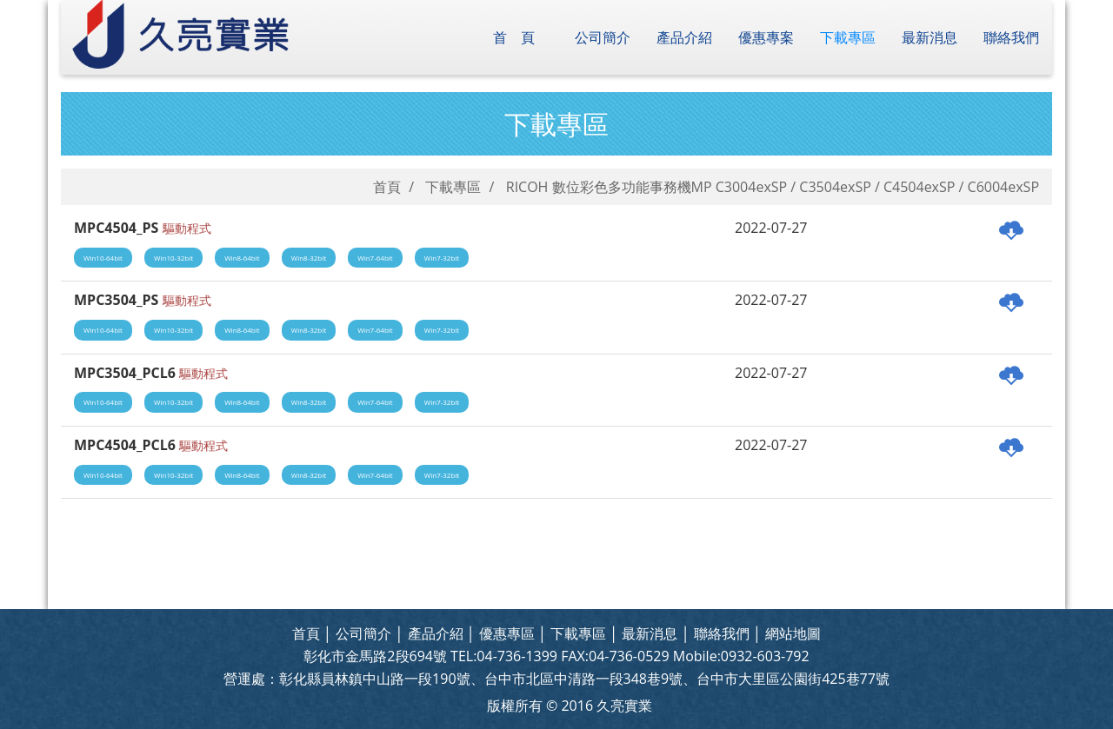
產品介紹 (684, 37)
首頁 (521, 37)
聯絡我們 (1011, 37)
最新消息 (929, 37)
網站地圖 (793, 633)
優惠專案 (766, 37)
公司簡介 (602, 37)
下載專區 (848, 37)
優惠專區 (507, 633)
